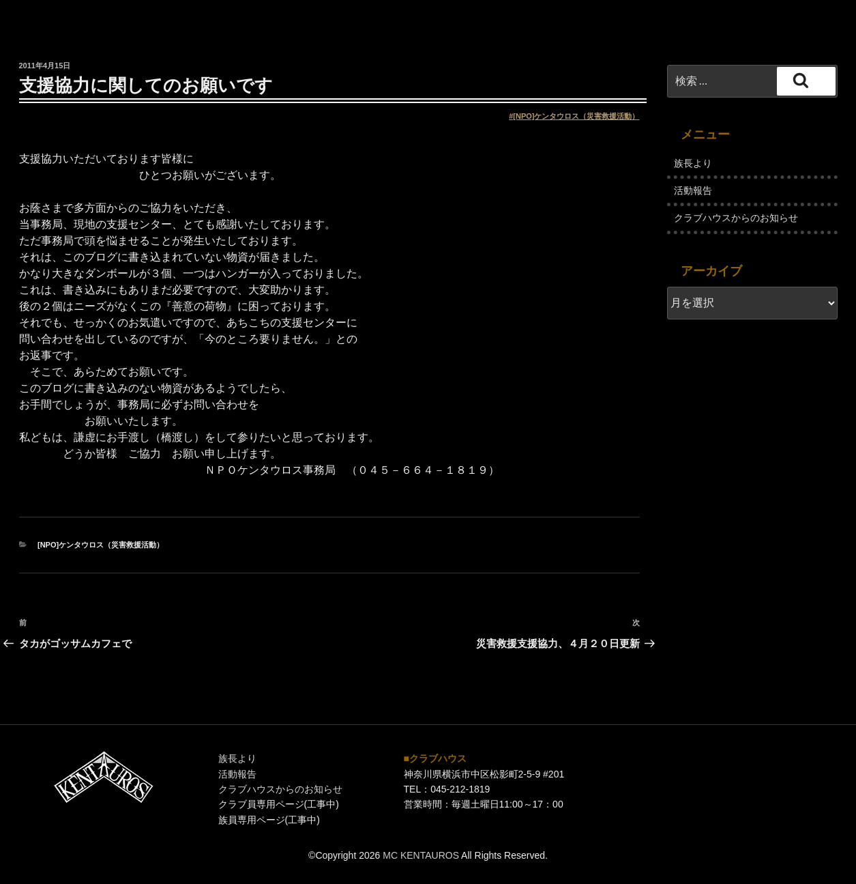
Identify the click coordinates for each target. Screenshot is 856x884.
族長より (693, 163)
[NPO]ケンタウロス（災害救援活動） (576, 116)
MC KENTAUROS (421, 855)
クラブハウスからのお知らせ (736, 217)
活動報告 (693, 190)
